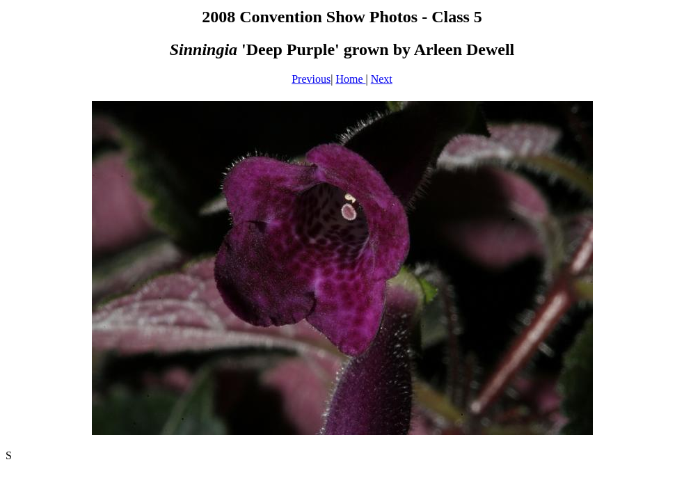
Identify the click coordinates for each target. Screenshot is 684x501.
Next (381, 79)
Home (350, 79)
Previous (311, 79)
